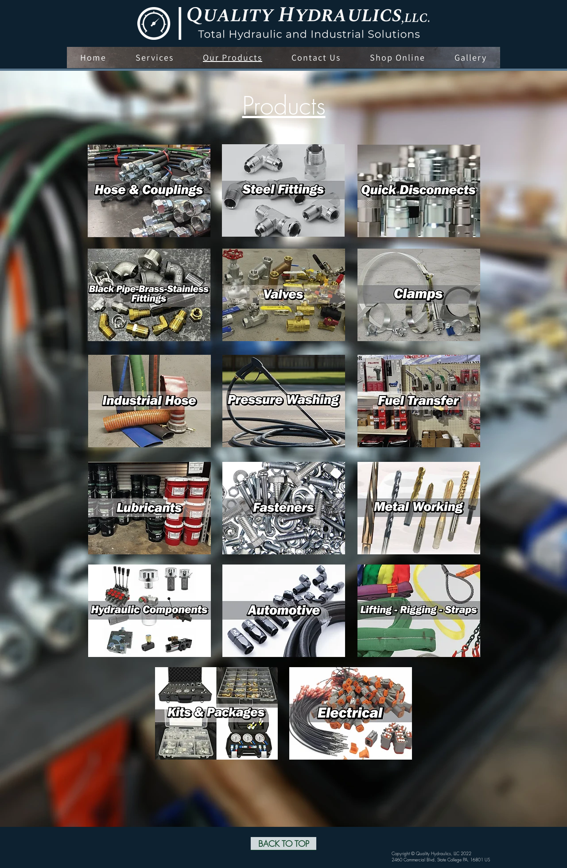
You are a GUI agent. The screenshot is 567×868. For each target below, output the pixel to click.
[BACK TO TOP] (283, 843)
